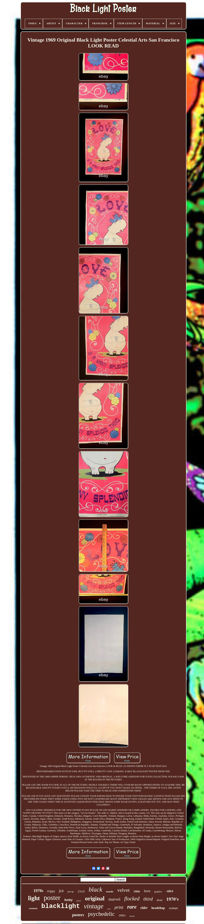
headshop (158, 908)
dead (159, 900)
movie (132, 916)
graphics (158, 891)
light (34, 898)
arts (109, 909)
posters (78, 915)
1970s (38, 890)
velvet (123, 890)
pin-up (71, 891)
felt (61, 891)
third (148, 899)
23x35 (81, 891)
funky (68, 900)
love (147, 891)
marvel (114, 899)
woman (173, 908)
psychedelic (101, 914)
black (95, 889)
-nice (169, 891)
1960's (122, 915)
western (33, 908)
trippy (51, 891)
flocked (132, 899)
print (119, 907)
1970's (172, 899)
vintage (93, 906)
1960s (137, 891)
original (94, 898)
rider (144, 908)
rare (131, 907)
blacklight (60, 906)
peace (79, 901)
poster (52, 898)
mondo (109, 891)
